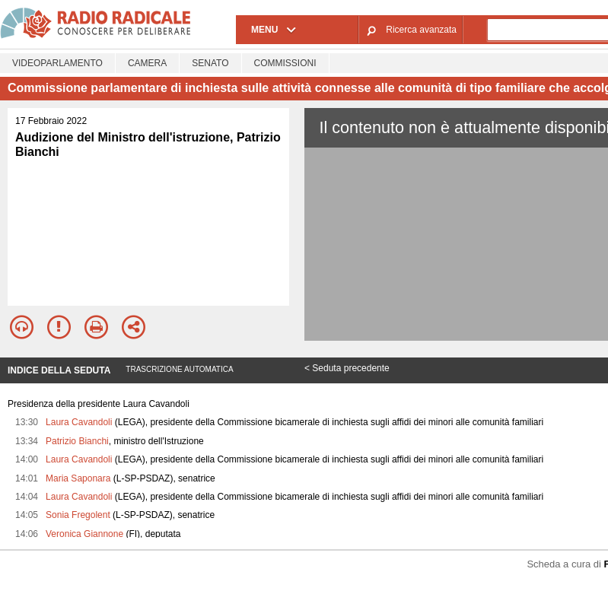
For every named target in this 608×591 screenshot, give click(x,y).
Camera (147, 63)
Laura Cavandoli (79, 422)
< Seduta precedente (347, 368)
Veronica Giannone (84, 534)
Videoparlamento (57, 63)
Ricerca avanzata (421, 29)
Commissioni (285, 63)
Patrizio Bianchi (77, 441)
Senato (210, 63)
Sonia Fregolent (78, 515)
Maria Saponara (78, 478)
